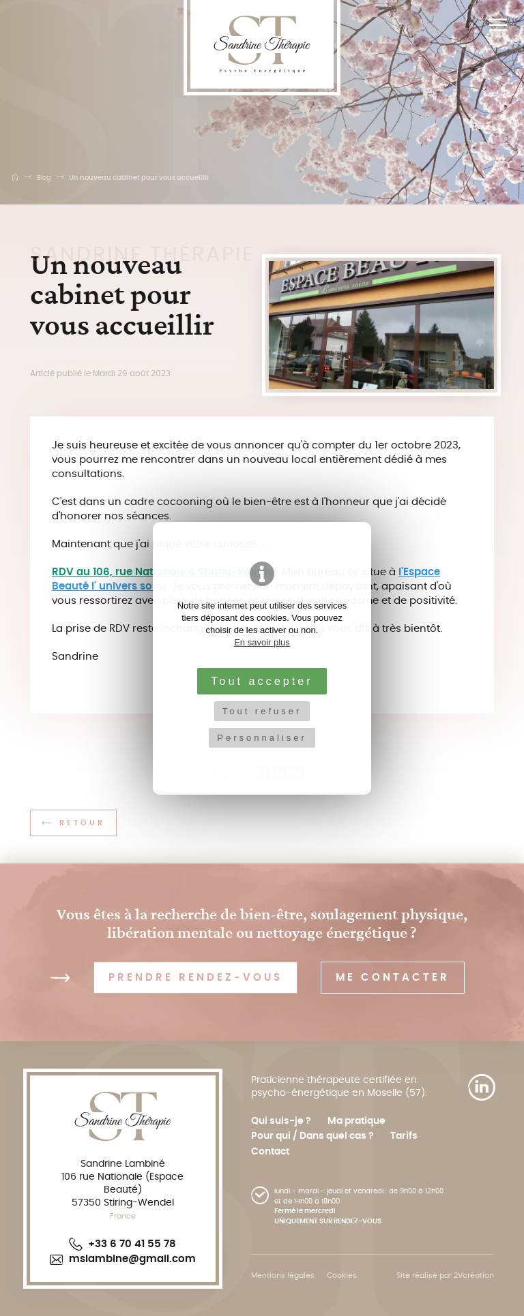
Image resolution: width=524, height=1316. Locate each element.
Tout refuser (262, 711)
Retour (73, 823)
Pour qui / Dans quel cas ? (312, 1136)
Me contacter (393, 978)
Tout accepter (262, 681)
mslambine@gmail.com (123, 1259)
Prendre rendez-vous (195, 978)
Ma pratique (356, 1121)
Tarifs (404, 1136)
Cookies (342, 1275)
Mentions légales (283, 1275)
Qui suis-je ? (281, 1121)
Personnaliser (262, 738)
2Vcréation (474, 1275)
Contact (270, 1152)
